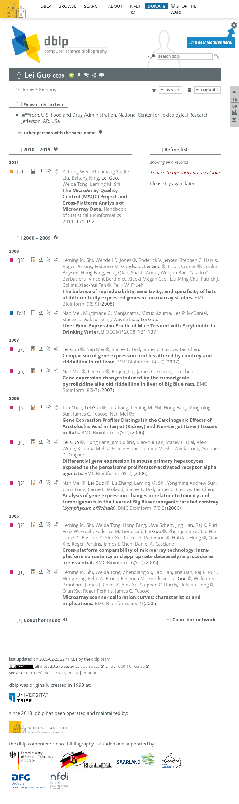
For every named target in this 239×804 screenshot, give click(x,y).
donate (157, 6)
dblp (45, 6)
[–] (19, 104)
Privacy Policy (65, 673)
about (115, 6)
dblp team (100, 659)
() (140, 362)
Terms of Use (37, 673)
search (92, 6)
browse (68, 6)
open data (89, 666)
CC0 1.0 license (131, 666)
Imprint (89, 673)
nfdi (135, 6)
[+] (19, 132)
